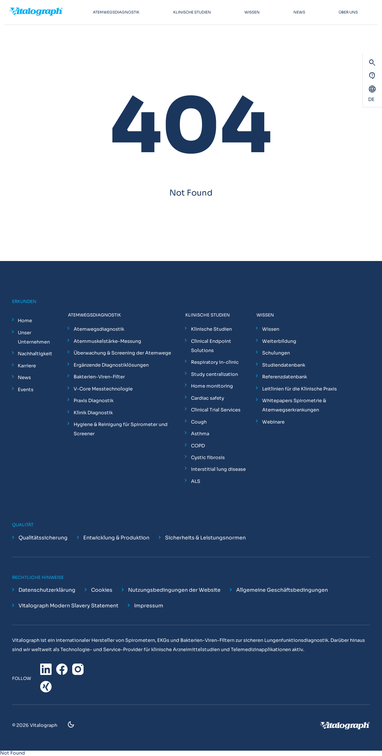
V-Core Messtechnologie (103, 389)
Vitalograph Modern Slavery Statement (68, 605)
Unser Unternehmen (34, 337)
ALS (195, 481)
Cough (199, 422)
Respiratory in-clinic (215, 362)
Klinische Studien (211, 329)
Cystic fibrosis (208, 457)
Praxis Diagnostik (93, 401)
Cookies (101, 590)
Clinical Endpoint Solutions (211, 345)
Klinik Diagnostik (93, 413)
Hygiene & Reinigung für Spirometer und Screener (121, 429)
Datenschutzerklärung (46, 590)
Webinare (273, 422)
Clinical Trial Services (215, 410)
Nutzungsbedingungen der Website (174, 590)
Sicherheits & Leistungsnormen (205, 537)
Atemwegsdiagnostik (99, 329)
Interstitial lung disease (218, 469)
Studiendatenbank (283, 365)
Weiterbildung (279, 341)
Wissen (270, 329)
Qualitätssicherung (43, 537)
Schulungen (276, 353)
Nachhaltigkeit (35, 354)
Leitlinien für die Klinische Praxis (299, 389)
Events (25, 390)
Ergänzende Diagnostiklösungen (111, 365)
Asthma (200, 434)
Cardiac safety (207, 398)
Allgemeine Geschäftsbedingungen (282, 590)
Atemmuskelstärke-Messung (107, 341)
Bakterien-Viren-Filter (99, 377)
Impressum (148, 605)
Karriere (27, 366)
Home (25, 321)
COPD (198, 446)
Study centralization (214, 374)
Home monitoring (212, 386)
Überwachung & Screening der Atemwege (122, 353)
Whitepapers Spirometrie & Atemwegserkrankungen (294, 405)
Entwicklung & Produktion (116, 537)
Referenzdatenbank (284, 377)
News (24, 377)
